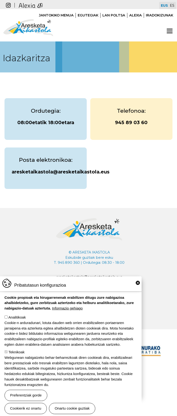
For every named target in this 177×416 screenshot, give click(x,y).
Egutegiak (88, 15)
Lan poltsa (113, 15)
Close (138, 283)
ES (172, 5)
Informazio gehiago (67, 308)
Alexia (135, 15)
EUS (164, 5)
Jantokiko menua (56, 15)
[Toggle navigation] (169, 31)
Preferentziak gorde (26, 395)
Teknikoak (17, 352)
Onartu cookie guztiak (72, 408)
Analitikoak (17, 317)
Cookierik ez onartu (25, 408)
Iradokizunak (159, 15)
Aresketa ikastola (28, 16)
